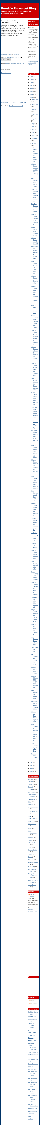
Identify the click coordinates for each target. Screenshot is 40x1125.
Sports (30, 857)
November (35, 104)
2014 (31, 94)
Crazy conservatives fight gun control (34, 182)
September (35, 114)
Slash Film (31, 1066)
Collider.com (31, 1035)
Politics (30, 840)
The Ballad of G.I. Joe (6, 54)
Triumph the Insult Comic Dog (32, 875)
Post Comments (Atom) (16, 106)
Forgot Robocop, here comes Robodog (34, 575)
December (35, 99)
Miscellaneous (32, 824)
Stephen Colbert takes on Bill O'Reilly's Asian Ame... (34, 615)
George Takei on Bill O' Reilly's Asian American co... (34, 681)
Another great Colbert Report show (34, 309)
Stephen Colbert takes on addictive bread (34, 554)
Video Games (32, 885)
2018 (31, 82)
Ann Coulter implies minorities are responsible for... (34, 482)
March (34, 135)
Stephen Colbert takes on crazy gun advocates (34, 509)
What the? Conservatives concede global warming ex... (34, 195)
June (33, 126)
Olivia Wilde (16, 54)
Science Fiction (20, 63)
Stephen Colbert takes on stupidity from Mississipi (34, 169)
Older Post (23, 102)
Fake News (31, 799)
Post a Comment (6, 73)
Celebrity (30, 787)
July (33, 123)
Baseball (30, 779)
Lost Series (31, 818)
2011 (31, 765)
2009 (31, 771)
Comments (33, 1004)
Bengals (30, 781)
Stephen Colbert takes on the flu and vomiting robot (34, 369)
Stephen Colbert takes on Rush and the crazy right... (34, 451)
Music (30, 828)
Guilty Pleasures (33, 811)
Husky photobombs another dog (34, 424)
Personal (30, 837)
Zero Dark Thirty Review (34, 545)
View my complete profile (32, 910)
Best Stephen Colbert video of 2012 (34, 641)
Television (31, 866)
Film (29, 802)
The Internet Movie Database (31, 1091)
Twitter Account (32, 1111)
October (34, 109)
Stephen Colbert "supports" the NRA (34, 565)
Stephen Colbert (33, 862)
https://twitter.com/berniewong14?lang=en (33, 62)
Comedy (7, 63)
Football (30, 804)
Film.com (30, 1038)
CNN (29, 1030)
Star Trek (30, 859)
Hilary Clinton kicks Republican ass (34, 231)
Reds (29, 847)
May (33, 129)
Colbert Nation (32, 1032)
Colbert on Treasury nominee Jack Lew (34, 536)
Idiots (29, 816)
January (34, 143)
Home (14, 102)
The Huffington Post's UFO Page (34, 747)
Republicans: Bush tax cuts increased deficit (34, 705)
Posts (31, 1000)
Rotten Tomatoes (33, 1064)
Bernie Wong (32, 895)
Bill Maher (31, 784)
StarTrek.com (32, 1069)
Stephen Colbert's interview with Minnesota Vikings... (34, 588)
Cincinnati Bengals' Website (31, 1025)
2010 (31, 768)
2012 (31, 762)
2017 (31, 85)
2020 (31, 76)
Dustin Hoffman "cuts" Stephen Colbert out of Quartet (34, 321)
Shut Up (30, 854)
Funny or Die (32, 1040)
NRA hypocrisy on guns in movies (34, 694)
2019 (31, 79)
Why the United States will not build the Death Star (34, 524)
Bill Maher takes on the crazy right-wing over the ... (34, 436)
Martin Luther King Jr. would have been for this (34, 398)
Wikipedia (31, 1114)
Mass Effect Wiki (33, 1052)
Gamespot (31, 1043)
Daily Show (31, 792)
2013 (31, 97)
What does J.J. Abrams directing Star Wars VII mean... (34, 252)
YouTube (30, 1119)
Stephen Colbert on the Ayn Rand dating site (34, 267)
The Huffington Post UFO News (32, 1084)
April (33, 132)
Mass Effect (31, 821)
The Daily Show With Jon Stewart (32, 1073)
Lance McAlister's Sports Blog (32, 1047)
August (34, 119)
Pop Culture (13, 63)
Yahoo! (30, 1116)
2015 (31, 91)
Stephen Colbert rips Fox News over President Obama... (34, 294)
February (34, 138)
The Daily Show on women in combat (34, 207)
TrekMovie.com (32, 1108)
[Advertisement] (16, 87)
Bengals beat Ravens (34, 755)
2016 (31, 88)
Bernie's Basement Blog (18, 8)
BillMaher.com (32, 1016)
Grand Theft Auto (33, 807)
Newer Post (4, 102)
